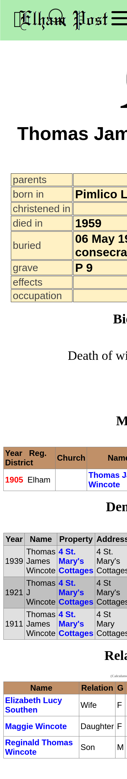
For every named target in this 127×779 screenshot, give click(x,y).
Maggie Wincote (36, 726)
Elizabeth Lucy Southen (33, 705)
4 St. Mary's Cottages (76, 561)
